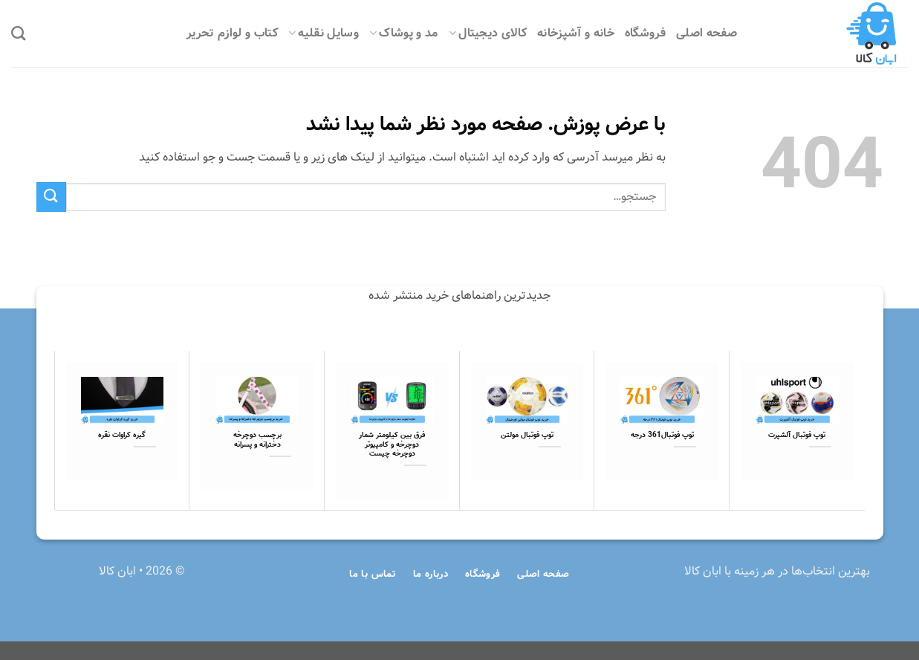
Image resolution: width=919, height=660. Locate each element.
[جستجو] (18, 33)
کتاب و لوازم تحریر (232, 33)
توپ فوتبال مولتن (527, 435)
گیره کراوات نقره (122, 435)
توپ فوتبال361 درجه (662, 435)
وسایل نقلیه (323, 33)
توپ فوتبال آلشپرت (796, 435)
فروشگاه (645, 33)
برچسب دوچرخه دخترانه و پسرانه (257, 440)
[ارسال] (51, 196)
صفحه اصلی (706, 33)
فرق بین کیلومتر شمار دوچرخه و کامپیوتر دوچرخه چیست (392, 445)
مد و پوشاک (403, 33)
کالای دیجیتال (488, 33)
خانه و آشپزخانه (575, 33)
